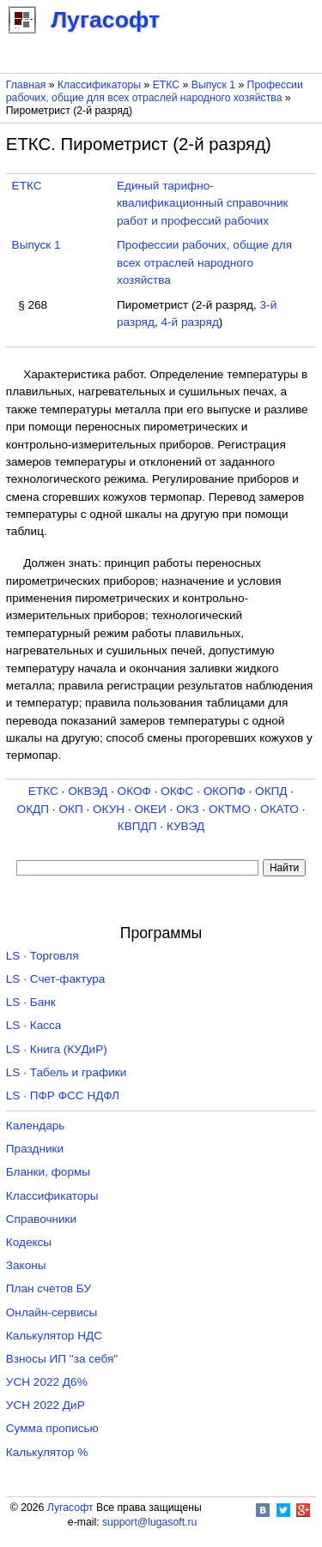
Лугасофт (70, 1508)
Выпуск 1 (213, 85)
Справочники (41, 1219)
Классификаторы (99, 85)
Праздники (35, 1148)
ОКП (70, 809)
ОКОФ (134, 791)
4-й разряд (189, 322)
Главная (26, 85)
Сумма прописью (52, 1428)
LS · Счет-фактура (56, 978)
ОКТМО (230, 809)
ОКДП (33, 809)
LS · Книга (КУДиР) (56, 1049)
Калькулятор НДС (54, 1335)
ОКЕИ (150, 809)
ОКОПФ (225, 791)
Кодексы (29, 1242)
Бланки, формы (48, 1171)
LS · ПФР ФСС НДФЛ (62, 1095)
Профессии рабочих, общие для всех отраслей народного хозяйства (154, 91)
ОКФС (177, 791)
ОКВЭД (87, 791)
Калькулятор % (47, 1452)
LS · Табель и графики (66, 1072)
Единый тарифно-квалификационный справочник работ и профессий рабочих (203, 203)
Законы (26, 1265)
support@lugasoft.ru (149, 1522)
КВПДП (137, 826)
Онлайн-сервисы (52, 1312)
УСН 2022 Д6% (47, 1381)
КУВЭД (185, 826)
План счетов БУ (48, 1288)
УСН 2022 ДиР (45, 1405)
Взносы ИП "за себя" (62, 1358)
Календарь (35, 1125)
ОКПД (271, 791)
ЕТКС (166, 85)
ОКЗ (187, 809)
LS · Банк (31, 1002)
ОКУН (109, 809)
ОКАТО (279, 809)
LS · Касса (34, 1025)
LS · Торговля (42, 955)
